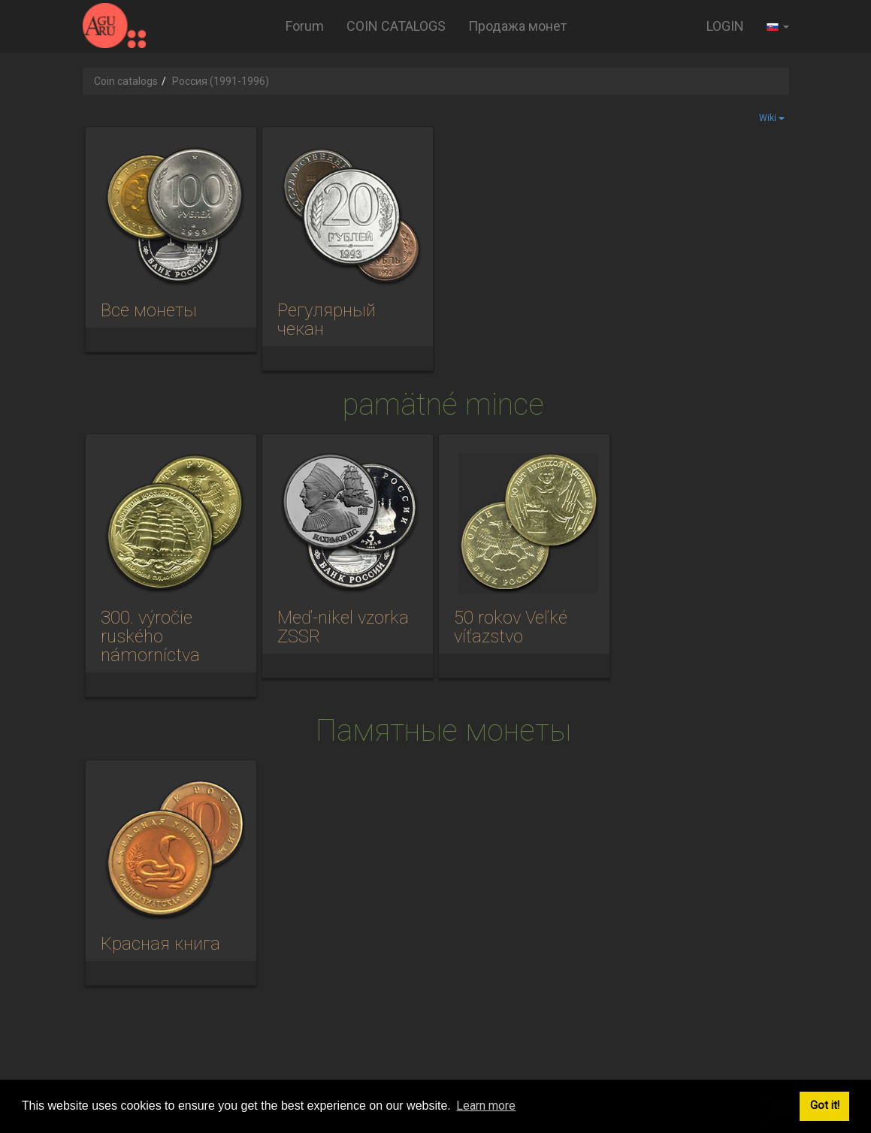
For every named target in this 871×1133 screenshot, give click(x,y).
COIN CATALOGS (396, 26)
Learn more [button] (486, 1105)
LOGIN (725, 26)
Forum (305, 26)
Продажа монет (517, 26)
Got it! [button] (824, 1105)
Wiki (772, 118)
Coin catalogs (126, 81)
